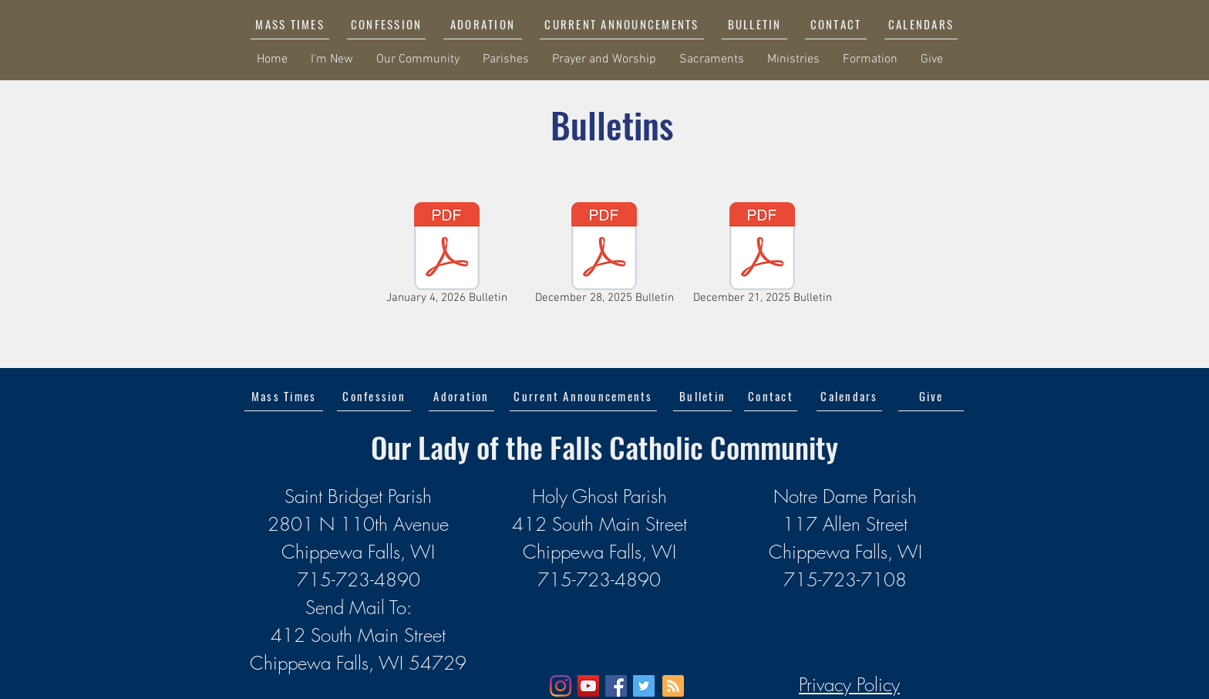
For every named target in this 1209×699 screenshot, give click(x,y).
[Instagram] (560, 686)
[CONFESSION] (386, 23)
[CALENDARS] (921, 23)
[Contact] (770, 395)
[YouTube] (588, 686)
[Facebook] (616, 686)
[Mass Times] (283, 395)
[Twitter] (644, 686)
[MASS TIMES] (290, 23)
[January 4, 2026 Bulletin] (447, 256)
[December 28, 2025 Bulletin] (604, 256)
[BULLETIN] (754, 23)
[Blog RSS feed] (673, 686)
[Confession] (374, 395)
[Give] (931, 395)
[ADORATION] (482, 23)
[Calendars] (849, 395)
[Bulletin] (702, 395)
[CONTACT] (836, 23)
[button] (622, 23)
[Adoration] (461, 395)
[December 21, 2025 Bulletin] (762, 256)
